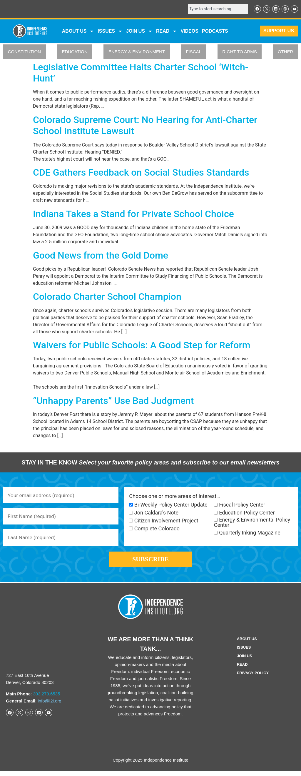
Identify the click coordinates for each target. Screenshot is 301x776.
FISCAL (193, 52)
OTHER (285, 52)
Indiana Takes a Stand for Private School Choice (133, 214)
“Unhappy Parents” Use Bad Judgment (113, 401)
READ (166, 31)
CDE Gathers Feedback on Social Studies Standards (141, 172)
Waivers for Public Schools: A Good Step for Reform (141, 345)
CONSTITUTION (24, 52)
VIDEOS (189, 31)
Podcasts (215, 31)
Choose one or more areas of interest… (174, 496)
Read (242, 669)
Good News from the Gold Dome (100, 255)
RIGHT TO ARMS (239, 52)
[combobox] (216, 9)
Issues (110, 31)
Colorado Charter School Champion (107, 297)
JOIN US (139, 31)
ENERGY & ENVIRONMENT (136, 52)
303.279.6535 (46, 698)
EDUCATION (74, 52)
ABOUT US (78, 31)
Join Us (244, 661)
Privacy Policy (253, 678)
